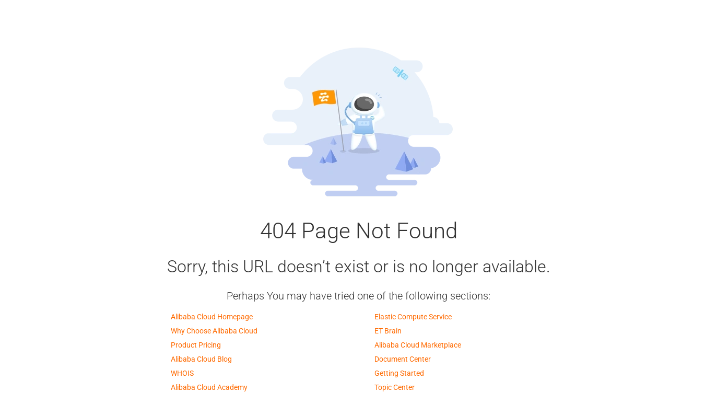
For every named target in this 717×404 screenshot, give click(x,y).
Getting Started (399, 373)
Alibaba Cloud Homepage (212, 317)
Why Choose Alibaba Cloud (214, 331)
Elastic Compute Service (413, 317)
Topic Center (394, 387)
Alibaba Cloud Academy (209, 387)
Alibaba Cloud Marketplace (417, 345)
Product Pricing (196, 345)
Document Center (402, 359)
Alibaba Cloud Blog (201, 359)
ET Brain (388, 331)
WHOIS (182, 373)
